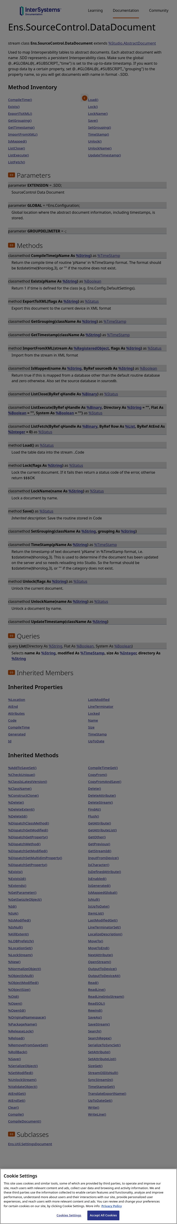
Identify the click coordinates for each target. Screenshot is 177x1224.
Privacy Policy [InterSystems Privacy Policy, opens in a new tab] (111, 1211)
